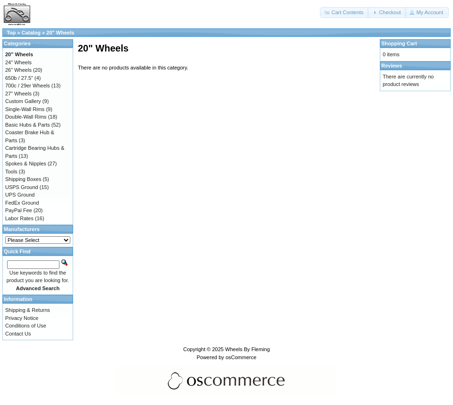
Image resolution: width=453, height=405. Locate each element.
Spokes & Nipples (25, 163)
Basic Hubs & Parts (27, 125)
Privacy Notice (21, 318)
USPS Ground (21, 187)
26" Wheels (18, 70)
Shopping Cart (399, 43)
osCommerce (241, 357)
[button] (344, 12)
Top (11, 32)
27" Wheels (18, 93)
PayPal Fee (18, 210)
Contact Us (18, 333)
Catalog (31, 32)
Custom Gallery (23, 101)
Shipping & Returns (27, 310)
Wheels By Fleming (247, 349)
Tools (11, 171)
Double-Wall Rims (26, 117)
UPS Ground (19, 195)
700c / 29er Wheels (27, 85)
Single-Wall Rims (24, 109)
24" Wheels (18, 62)
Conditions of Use (25, 325)
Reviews (391, 66)
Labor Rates (19, 218)
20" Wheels (60, 32)
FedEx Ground (22, 203)
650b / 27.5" (19, 78)
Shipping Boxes (23, 179)
